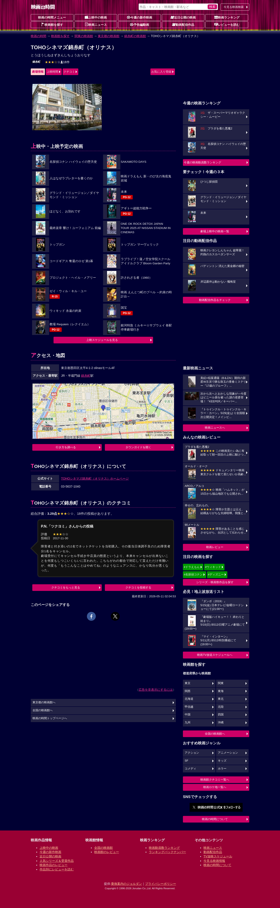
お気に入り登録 (161, 71)
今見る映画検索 (234, 7)
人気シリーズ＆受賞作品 (57, 861)
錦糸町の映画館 (135, 36)
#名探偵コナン (193, 574)
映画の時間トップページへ (50, 718)
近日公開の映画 (183, 17)
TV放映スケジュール (217, 856)
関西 (187, 691)
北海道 (189, 698)
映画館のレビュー (106, 852)
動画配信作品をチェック (215, 300)
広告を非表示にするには (156, 689)
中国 (187, 714)
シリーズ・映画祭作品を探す (215, 582)
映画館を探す (52, 24)
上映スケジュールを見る (102, 340)
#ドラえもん (192, 567)
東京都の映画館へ (44, 702)
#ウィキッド (213, 567)
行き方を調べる (66, 447)
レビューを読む (227, 24)
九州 (187, 722)
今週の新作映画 (139, 17)
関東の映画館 (84, 36)
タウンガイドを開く (138, 447)
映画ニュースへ (215, 427)
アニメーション (228, 752)
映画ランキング (227, 17)
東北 (221, 698)
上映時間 (52, 71)
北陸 (221, 706)
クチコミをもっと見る (65, 587)
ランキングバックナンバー (167, 852)
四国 (221, 714)
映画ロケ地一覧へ (214, 787)
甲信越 (189, 706)
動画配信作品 (183, 24)
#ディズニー (216, 574)
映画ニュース (96, 24)
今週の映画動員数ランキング (202, 162)
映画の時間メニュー (52, 17)
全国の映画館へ (215, 733)
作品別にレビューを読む (57, 869)
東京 (187, 683)
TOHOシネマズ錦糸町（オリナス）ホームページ (95, 478)
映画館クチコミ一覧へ (214, 779)
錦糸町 (36, 61)
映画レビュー (214, 547)
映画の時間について (215, 819)
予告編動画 (139, 24)
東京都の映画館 (108, 36)
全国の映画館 (103, 847)
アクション (192, 752)
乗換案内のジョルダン (126, 883)
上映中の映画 (96, 17)
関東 (221, 683)
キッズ (222, 760)
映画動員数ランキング (164, 847)
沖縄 (221, 722)
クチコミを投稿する (138, 587)
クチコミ (69, 71)
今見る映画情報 (214, 861)
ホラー (222, 768)
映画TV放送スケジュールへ (214, 654)
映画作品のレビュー (53, 865)
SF (186, 760)
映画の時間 (38, 36)
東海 (221, 691)
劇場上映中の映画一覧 (214, 231)
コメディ (190, 768)
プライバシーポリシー (160, 883)
